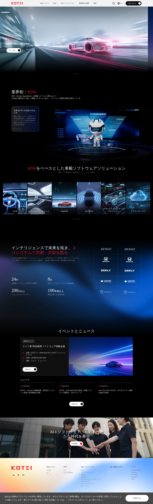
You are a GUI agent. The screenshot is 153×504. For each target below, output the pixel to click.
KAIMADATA (134, 477)
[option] (76, 44)
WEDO (133, 479)
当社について (44, 3)
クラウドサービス (86, 481)
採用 (94, 3)
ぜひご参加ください (116, 467)
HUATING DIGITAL (136, 470)
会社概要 (48, 470)
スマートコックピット (87, 472)
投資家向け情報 (84, 3)
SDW (55, 3)
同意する (137, 498)
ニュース (48, 474)
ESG (47, 472)
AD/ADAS (83, 477)
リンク (133, 467)
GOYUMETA (134, 474)
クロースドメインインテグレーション (91, 479)
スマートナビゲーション (87, 483)
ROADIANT (134, 472)
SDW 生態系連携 (68, 472)
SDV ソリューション (67, 3)
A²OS (82, 470)
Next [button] (152, 44)
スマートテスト (85, 485)
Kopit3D (83, 474)
